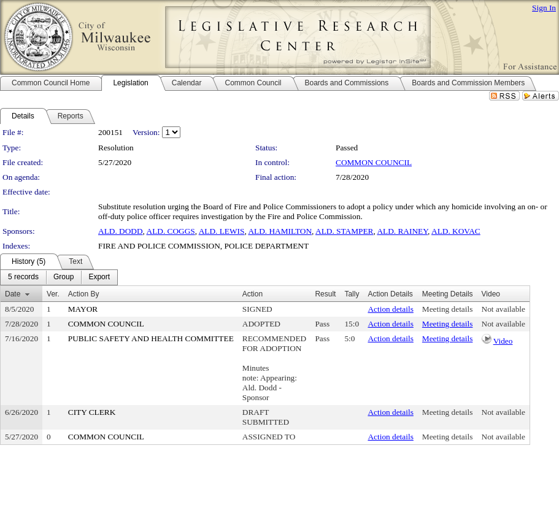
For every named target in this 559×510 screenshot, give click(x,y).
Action (252, 294)
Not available (503, 309)
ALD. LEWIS (222, 231)
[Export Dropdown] (99, 277)
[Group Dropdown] (63, 277)
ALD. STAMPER (344, 231)
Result (325, 294)
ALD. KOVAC (455, 231)
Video (503, 341)
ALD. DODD (120, 231)
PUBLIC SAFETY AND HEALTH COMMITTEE (151, 338)
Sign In (544, 7)
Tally (351, 294)
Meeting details (447, 309)
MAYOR (83, 309)
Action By (83, 294)
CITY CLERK (92, 412)
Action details (390, 309)
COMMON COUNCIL (374, 162)
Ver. (53, 294)
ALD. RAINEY (402, 231)
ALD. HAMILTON (280, 231)
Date (12, 294)
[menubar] (59, 277)
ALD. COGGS (171, 231)
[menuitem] (23, 277)
